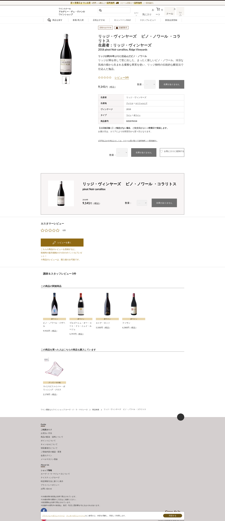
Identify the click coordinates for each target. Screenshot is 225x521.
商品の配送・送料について (52, 433)
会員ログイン (46, 449)
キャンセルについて (49, 439)
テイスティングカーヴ (50, 469)
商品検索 (95, 407)
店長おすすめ (99, 20)
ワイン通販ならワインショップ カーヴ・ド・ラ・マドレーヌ (50, 11)
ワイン (129, 114)
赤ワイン (138, 114)
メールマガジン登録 (49, 452)
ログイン (141, 13)
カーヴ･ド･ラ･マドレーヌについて (55, 466)
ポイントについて (48, 436)
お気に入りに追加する (166, 151)
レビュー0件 (122, 76)
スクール (170, 13)
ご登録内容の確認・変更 (51, 446)
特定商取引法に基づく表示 (52, 472)
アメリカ (130, 102)
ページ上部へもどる (180, 414)
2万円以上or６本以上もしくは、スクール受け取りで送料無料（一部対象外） (132, 139)
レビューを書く (64, 241)
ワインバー (180, 13)
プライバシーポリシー (50, 475)
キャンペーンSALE (122, 20)
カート (160, 13)
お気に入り (150, 13)
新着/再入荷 (78, 20)
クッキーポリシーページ (75, 515)
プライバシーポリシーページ (53, 515)
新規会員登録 (171, 20)
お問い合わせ (46, 479)
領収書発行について (49, 442)
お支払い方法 (46, 430)
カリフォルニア (143, 102)
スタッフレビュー (148, 20)
